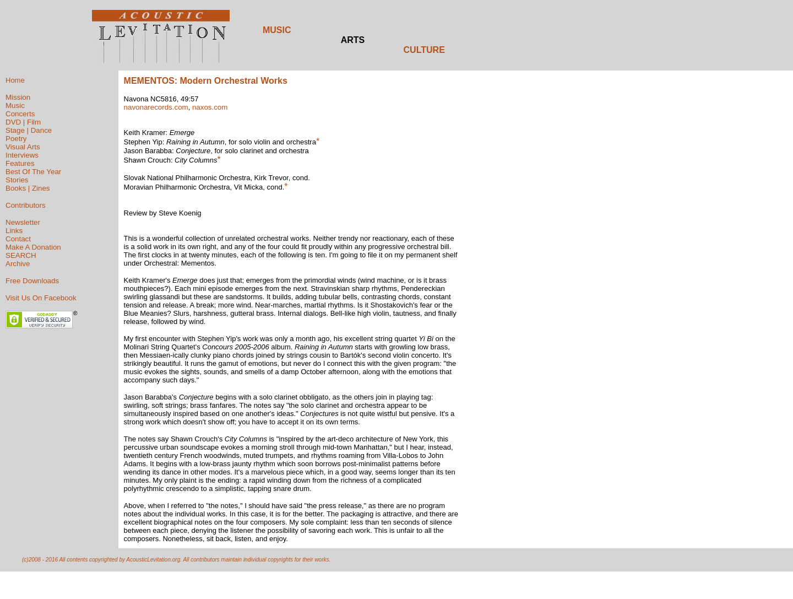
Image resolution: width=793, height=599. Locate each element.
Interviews (22, 155)
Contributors (26, 205)
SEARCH (21, 255)
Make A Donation (33, 247)
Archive (18, 264)
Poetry (16, 138)
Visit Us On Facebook (41, 298)
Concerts (20, 114)
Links (14, 230)
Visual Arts (23, 147)
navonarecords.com (156, 107)
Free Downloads (32, 281)
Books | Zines (28, 188)
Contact (18, 239)
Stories (17, 180)
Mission (18, 97)
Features (20, 163)
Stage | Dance (29, 130)
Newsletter (23, 222)
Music (15, 105)
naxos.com (209, 107)
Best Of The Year (33, 172)
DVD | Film (23, 122)
